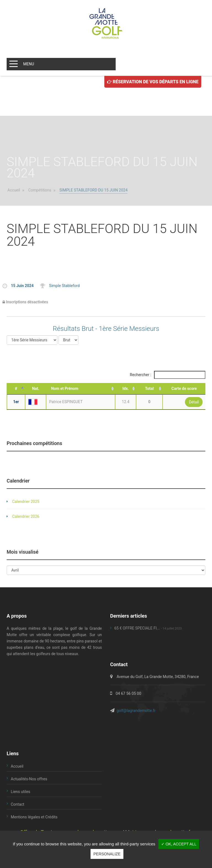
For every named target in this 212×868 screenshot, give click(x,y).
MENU (28, 64)
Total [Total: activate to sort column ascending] (149, 388)
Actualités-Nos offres (29, 779)
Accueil (13, 202)
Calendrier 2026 (25, 516)
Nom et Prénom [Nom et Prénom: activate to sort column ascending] (64, 388)
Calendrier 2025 (25, 501)
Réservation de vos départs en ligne (152, 81)
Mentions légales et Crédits (34, 817)
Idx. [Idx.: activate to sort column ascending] (125, 388)
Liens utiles (20, 791)
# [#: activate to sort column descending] (16, 388)
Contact (17, 804)
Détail (194, 402)
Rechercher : (167, 375)
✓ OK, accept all (179, 844)
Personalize (106, 854)
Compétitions (39, 202)
